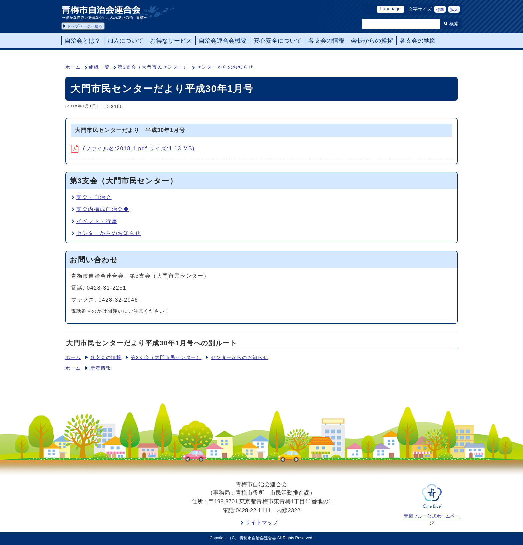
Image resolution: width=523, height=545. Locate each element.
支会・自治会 (94, 197)
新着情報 (100, 368)
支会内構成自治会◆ (102, 209)
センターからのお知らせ (225, 67)
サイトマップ (261, 522)
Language (390, 8)
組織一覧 (99, 67)
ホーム (73, 67)
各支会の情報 (106, 357)
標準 (440, 9)
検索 (454, 23)
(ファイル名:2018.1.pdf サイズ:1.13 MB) (133, 148)
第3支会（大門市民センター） (153, 67)
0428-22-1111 (253, 510)
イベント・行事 (96, 221)
